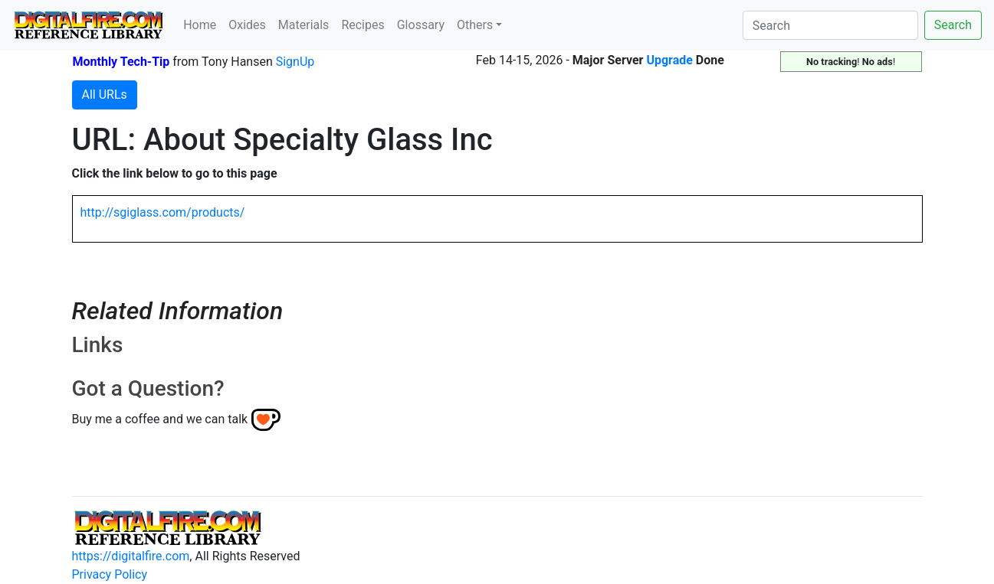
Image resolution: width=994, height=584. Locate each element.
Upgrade (669, 60)
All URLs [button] (104, 94)
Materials (304, 25)
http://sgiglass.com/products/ (162, 212)
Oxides (247, 25)
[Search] (830, 25)
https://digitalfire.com (131, 556)
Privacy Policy (110, 574)
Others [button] (475, 25)
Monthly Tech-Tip (121, 61)
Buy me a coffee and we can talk (160, 419)
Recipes (362, 25)
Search (953, 25)
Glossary (421, 25)
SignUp (295, 61)
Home (199, 25)
